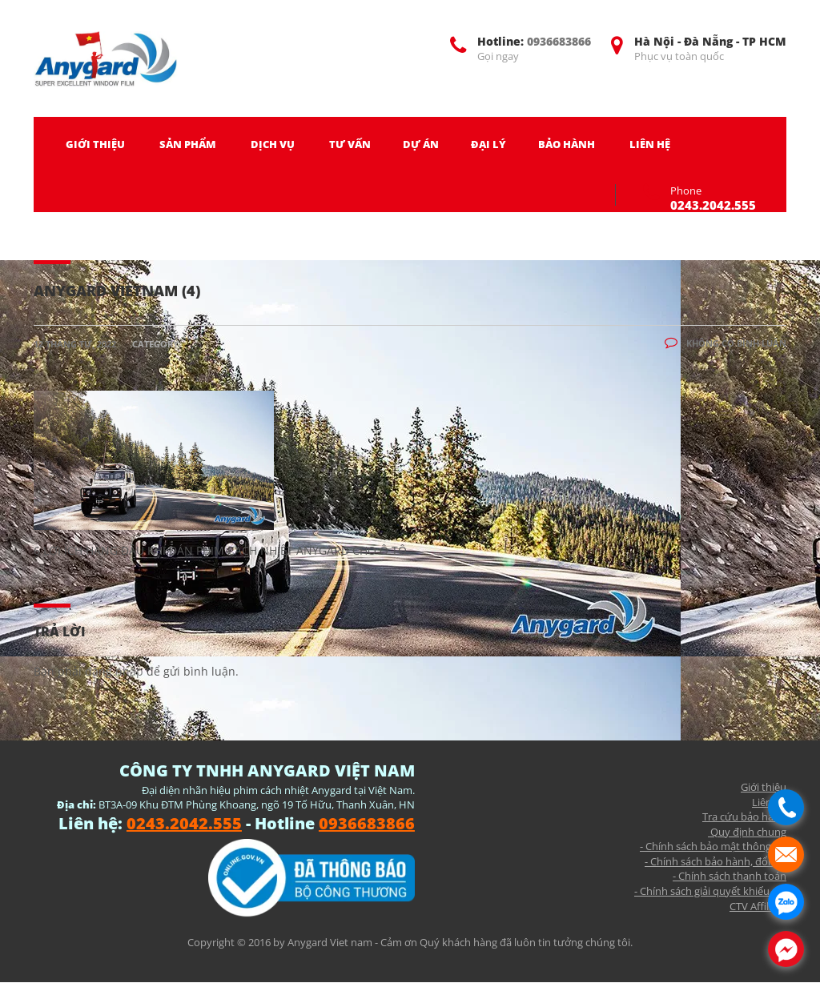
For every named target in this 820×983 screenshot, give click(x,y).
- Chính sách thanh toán (729, 876)
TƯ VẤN (350, 144)
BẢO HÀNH (566, 144)
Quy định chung (747, 832)
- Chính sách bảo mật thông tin (713, 846)
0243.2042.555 (713, 205)
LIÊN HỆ (649, 144)
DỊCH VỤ (273, 144)
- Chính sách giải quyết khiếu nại (710, 891)
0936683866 (559, 41)
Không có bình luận (725, 343)
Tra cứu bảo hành (744, 816)
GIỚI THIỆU (95, 144)
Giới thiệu (763, 787)
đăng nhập (114, 671)
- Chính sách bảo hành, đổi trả (715, 861)
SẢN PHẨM (187, 144)
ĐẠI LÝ (488, 144)
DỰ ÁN (421, 144)
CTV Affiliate (758, 906)
